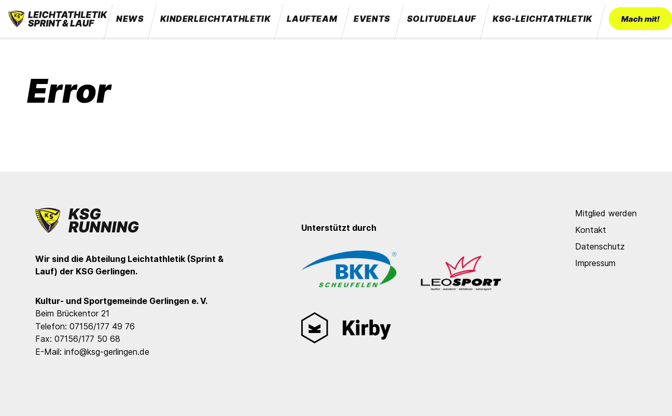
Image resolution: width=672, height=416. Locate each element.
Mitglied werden (606, 213)
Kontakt (590, 230)
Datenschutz (600, 246)
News (130, 18)
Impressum (595, 263)
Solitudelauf (441, 18)
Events (372, 18)
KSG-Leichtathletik (542, 18)
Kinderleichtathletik (215, 18)
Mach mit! (640, 19)
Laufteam (312, 18)
